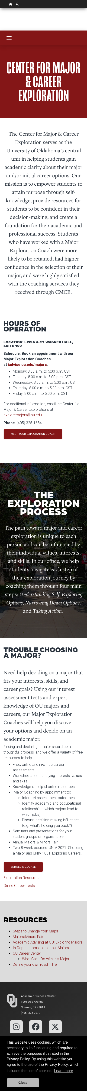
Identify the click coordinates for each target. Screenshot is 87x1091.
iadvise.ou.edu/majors (27, 364)
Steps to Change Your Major (35, 931)
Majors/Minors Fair (28, 937)
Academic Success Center (38, 996)
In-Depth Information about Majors (41, 948)
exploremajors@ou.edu (22, 415)
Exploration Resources (21, 878)
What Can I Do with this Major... (47, 959)
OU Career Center (27, 953)
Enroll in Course (23, 866)
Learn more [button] (63, 1071)
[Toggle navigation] (9, 37)
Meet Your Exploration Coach (33, 433)
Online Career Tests (19, 885)
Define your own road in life (35, 964)
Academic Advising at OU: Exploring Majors (47, 942)
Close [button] (22, 1083)
